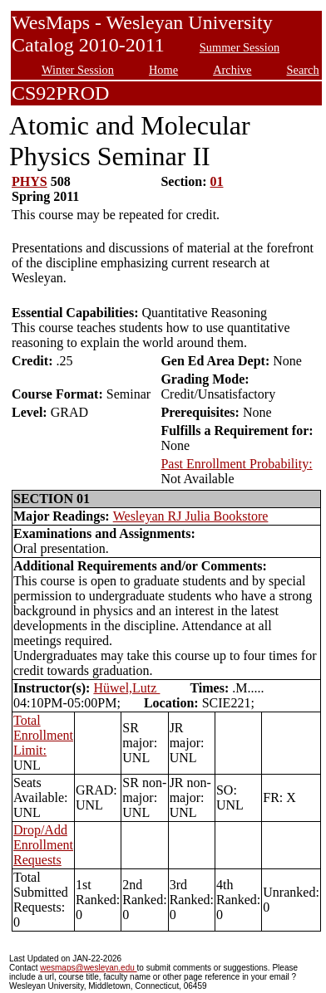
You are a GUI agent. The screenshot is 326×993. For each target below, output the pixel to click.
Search (303, 69)
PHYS (29, 181)
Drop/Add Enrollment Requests (43, 845)
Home (163, 69)
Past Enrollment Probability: (236, 464)
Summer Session (239, 47)
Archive (232, 69)
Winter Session (78, 69)
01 (217, 181)
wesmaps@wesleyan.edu (88, 967)
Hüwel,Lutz (126, 688)
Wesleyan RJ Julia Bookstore (191, 516)
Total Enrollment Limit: (43, 735)
